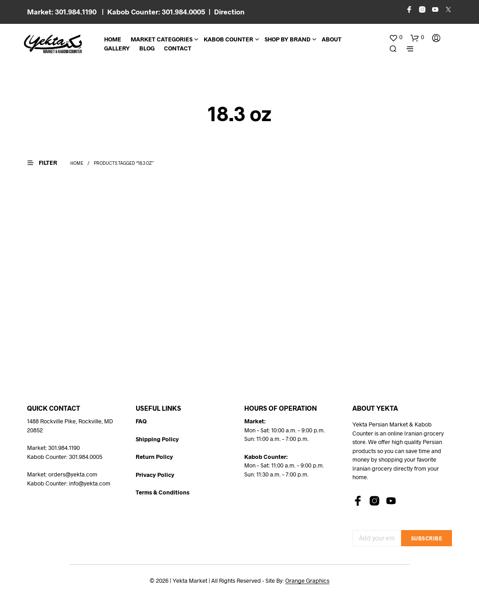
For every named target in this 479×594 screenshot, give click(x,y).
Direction (229, 11)
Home (112, 39)
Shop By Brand (287, 39)
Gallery (117, 48)
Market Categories (161, 39)
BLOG (147, 48)
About (332, 39)
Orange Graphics (307, 580)
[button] (395, 37)
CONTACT (178, 48)
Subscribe (427, 538)
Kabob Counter (228, 39)
